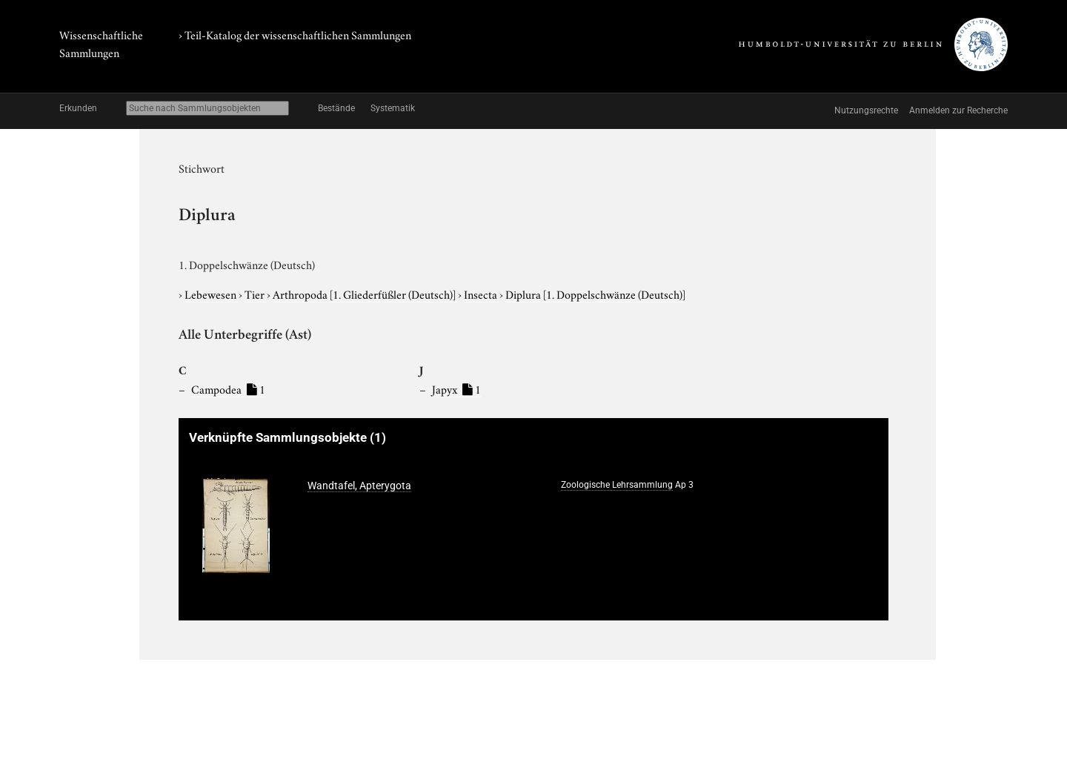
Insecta (481, 293)
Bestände (336, 108)
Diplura (595, 293)
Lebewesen (212, 293)
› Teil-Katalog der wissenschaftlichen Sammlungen (295, 34)
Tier (256, 293)
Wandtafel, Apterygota (359, 485)
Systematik (392, 108)
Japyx (456, 388)
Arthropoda (365, 293)
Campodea (228, 388)
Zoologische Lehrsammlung (617, 485)
